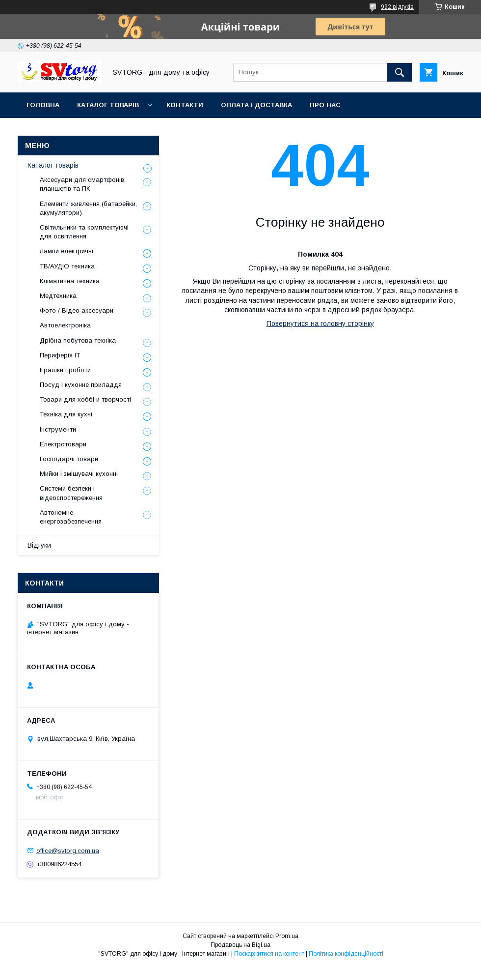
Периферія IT (60, 355)
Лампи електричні (66, 251)
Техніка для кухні (66, 414)
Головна (43, 105)
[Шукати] (399, 72)
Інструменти (58, 429)
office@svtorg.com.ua (67, 850)
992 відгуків (397, 6)
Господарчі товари (69, 459)
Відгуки (39, 545)
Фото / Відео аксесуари (76, 310)
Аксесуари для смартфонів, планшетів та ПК (83, 184)
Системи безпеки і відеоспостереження (71, 493)
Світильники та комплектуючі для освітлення (84, 232)
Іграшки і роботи (65, 370)
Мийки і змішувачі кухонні (79, 473)
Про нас (325, 105)
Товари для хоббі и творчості (85, 399)
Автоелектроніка (65, 325)
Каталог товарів (108, 105)
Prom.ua (286, 936)
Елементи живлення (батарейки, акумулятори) (88, 208)
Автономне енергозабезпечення (71, 517)
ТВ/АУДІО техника (67, 266)
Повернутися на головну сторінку (320, 323)
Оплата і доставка (256, 105)
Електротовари (63, 444)
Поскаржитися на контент (269, 953)
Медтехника (58, 295)
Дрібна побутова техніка (78, 340)
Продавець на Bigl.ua (240, 944)
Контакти (184, 105)
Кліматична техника (70, 281)
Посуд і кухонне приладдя (81, 384)
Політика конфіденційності (346, 953)
